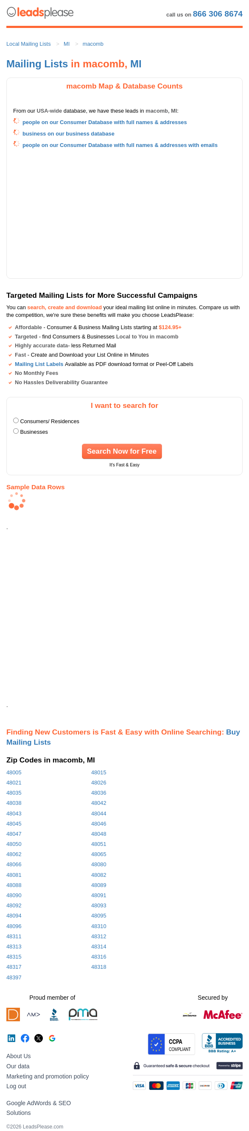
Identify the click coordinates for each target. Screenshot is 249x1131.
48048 (98, 834)
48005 (14, 772)
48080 (98, 864)
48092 (14, 905)
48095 (98, 915)
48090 (14, 895)
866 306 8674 (218, 13)
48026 (98, 782)
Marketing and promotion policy (47, 1076)
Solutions (18, 1112)
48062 (14, 854)
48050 (14, 844)
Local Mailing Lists (28, 44)
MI (67, 44)
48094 (14, 915)
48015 (98, 772)
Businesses (34, 432)
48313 (14, 946)
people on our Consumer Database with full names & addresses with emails (120, 145)
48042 (98, 803)
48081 (14, 875)
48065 (98, 854)
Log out (16, 1086)
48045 (14, 824)
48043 (14, 813)
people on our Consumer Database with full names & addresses (104, 122)
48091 (98, 895)
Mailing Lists (37, 63)
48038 (14, 803)
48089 (98, 885)
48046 (98, 824)
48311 (14, 936)
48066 (14, 864)
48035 (14, 793)
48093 (98, 905)
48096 (14, 926)
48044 (98, 813)
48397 (14, 977)
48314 (98, 946)
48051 (98, 844)
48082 (98, 875)
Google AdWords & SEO (38, 1103)
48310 (98, 926)
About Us (18, 1056)
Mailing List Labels (39, 364)
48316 (98, 957)
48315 (14, 957)
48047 (14, 834)
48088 (14, 885)
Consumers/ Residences (49, 421)
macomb (93, 44)
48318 (98, 967)
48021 (14, 782)
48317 (14, 967)
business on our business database (68, 133)
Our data (17, 1066)
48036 (98, 793)
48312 (98, 936)
